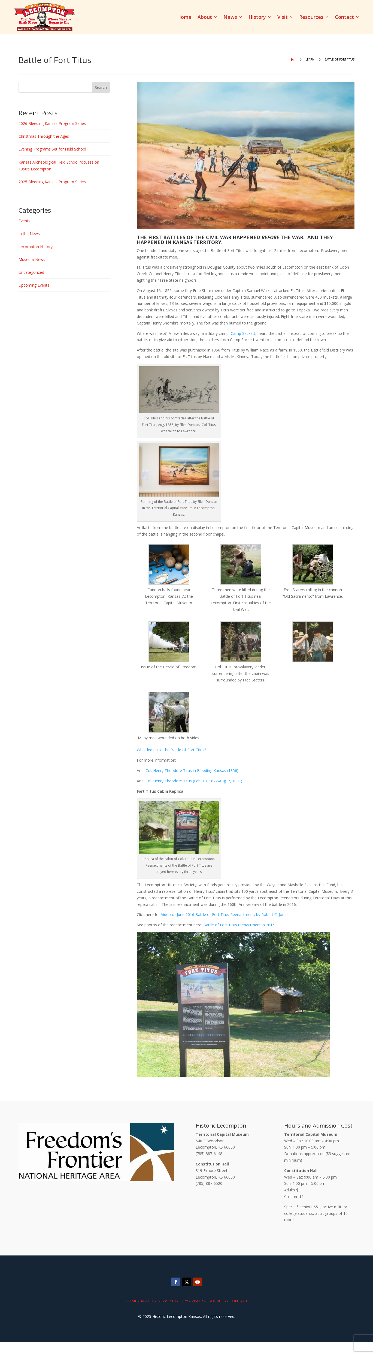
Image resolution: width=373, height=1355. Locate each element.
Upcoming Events (34, 285)
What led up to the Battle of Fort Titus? (172, 749)
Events (24, 220)
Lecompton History (36, 246)
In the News (29, 233)
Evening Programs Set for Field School (52, 149)
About (205, 17)
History (257, 17)
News (230, 17)
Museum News (32, 259)
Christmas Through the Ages (44, 136)
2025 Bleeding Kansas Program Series (52, 181)
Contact (344, 17)
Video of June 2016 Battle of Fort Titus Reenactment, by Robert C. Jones (225, 914)
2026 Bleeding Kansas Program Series (52, 123)
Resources (311, 17)
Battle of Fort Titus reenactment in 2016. (239, 924)
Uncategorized (31, 272)
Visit (282, 17)
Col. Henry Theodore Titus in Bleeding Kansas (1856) (191, 770)
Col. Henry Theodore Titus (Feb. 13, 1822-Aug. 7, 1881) (193, 780)
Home (184, 17)
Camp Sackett (243, 333)
